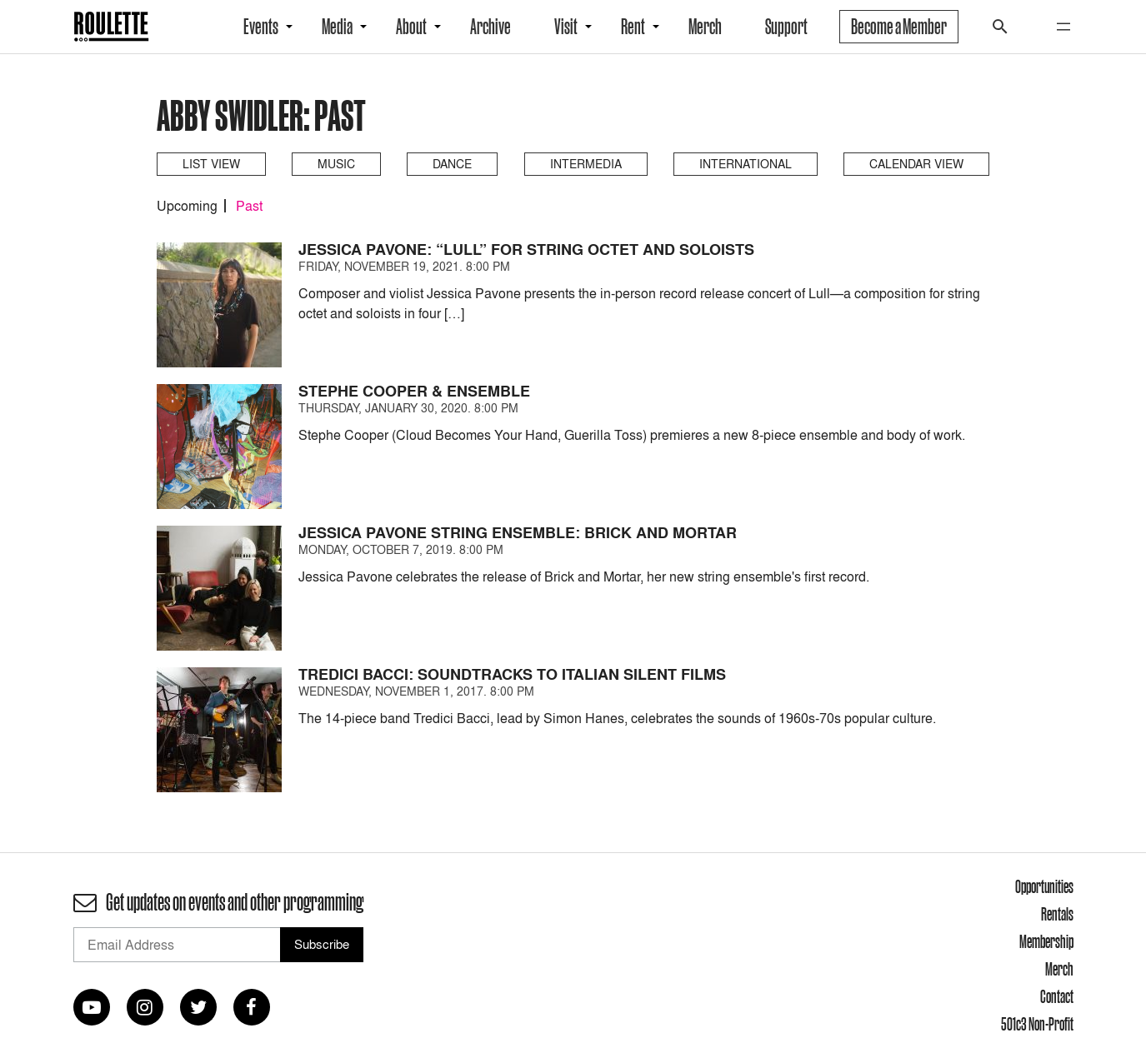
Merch (705, 26)
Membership (1046, 941)
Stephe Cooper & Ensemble (414, 391)
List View (211, 164)
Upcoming (187, 205)
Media (337, 26)
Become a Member (899, 26)
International (745, 164)
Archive (490, 26)
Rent (633, 26)
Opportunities (1044, 886)
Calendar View (916, 164)
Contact (1056, 996)
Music (336, 164)
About (411, 26)
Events (260, 26)
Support (786, 26)
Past (249, 205)
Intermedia (586, 164)
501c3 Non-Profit (1037, 1024)
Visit (566, 26)
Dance (452, 164)
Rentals (1057, 914)
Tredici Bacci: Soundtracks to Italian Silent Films (512, 674)
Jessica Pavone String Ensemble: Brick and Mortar (517, 532)
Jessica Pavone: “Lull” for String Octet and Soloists (526, 249)
